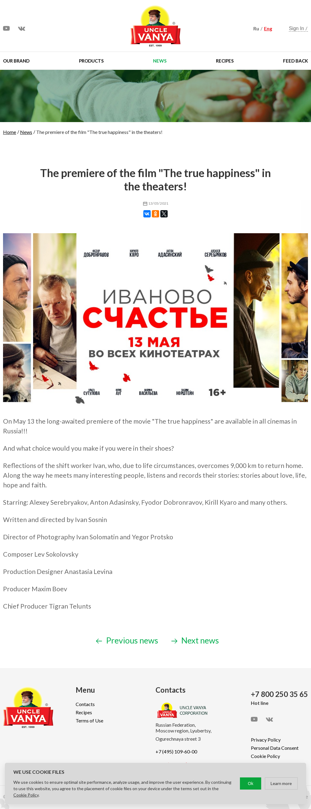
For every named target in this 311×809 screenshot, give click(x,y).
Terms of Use (89, 720)
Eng (268, 28)
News (159, 60)
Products (91, 60)
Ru (256, 28)
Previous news (127, 640)
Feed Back (295, 60)
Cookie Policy (265, 756)
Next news (195, 640)
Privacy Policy (266, 739)
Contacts (85, 704)
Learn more (281, 783)
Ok (250, 783)
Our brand (16, 60)
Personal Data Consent (275, 748)
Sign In (296, 28)
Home (9, 132)
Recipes (225, 60)
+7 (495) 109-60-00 (176, 751)
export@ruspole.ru (175, 764)
